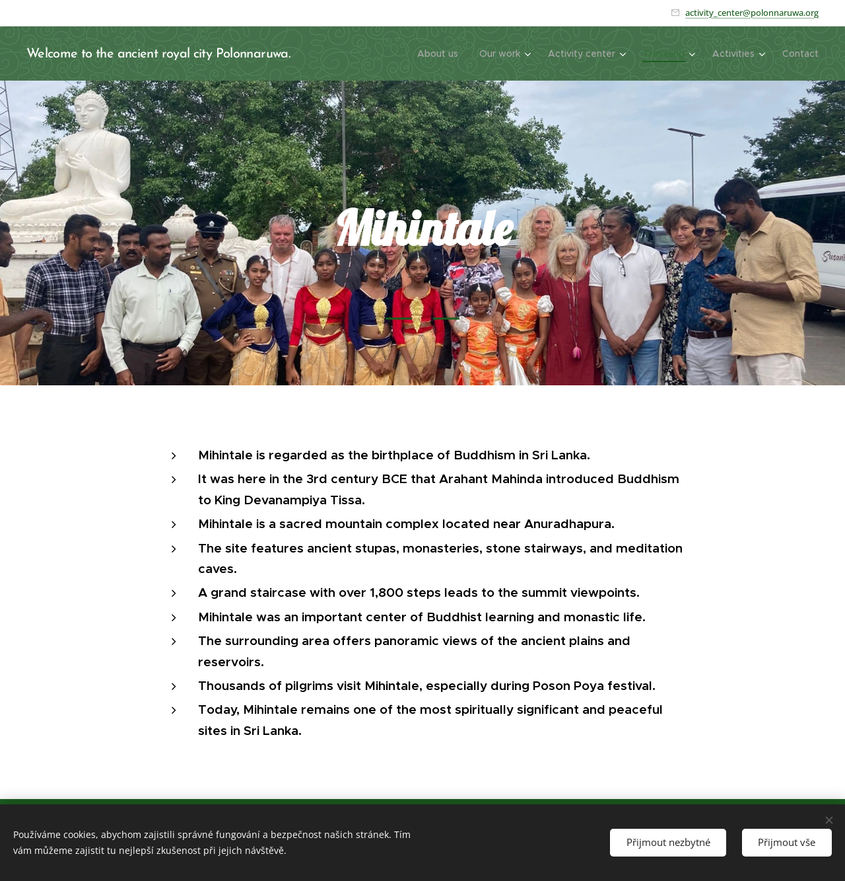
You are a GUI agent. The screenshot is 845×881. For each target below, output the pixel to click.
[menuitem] (441, 53)
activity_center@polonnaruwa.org (752, 13)
